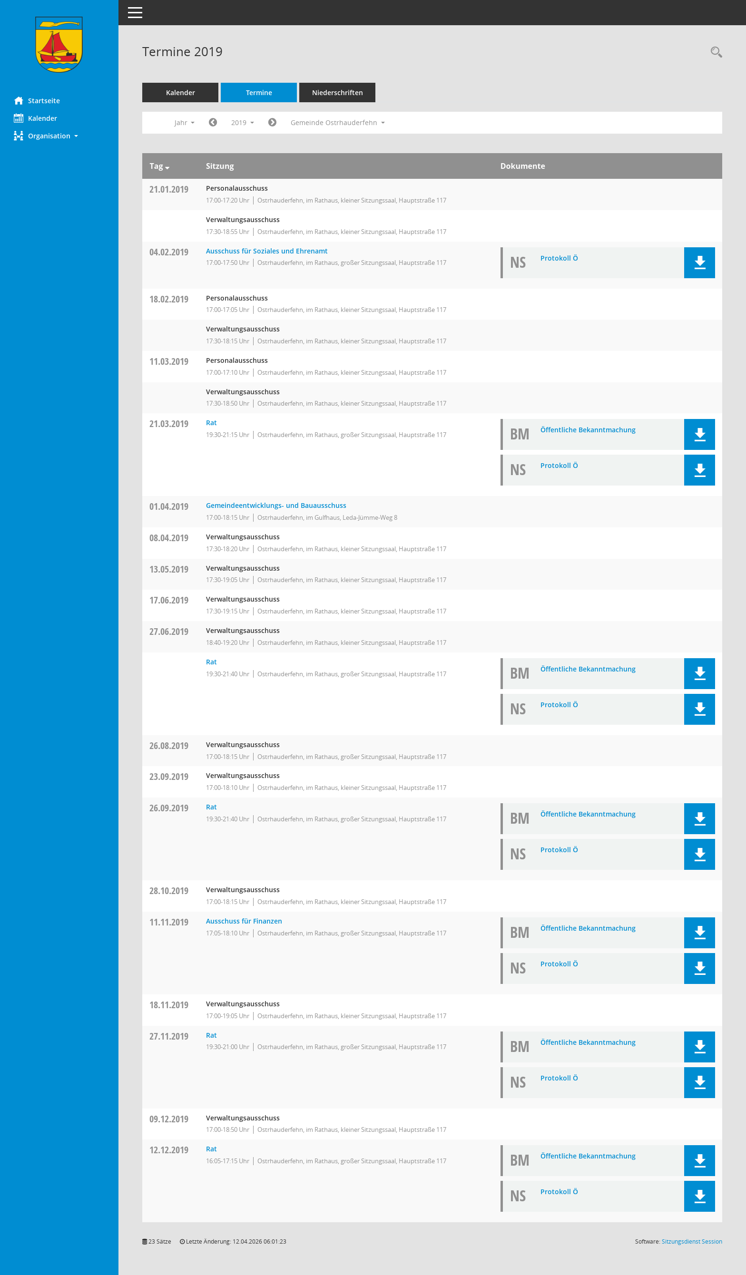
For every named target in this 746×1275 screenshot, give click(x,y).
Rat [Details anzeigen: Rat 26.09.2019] (211, 806)
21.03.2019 (169, 423)
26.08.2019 (169, 745)
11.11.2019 (169, 921)
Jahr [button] (185, 122)
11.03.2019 (169, 361)
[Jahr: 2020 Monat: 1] (273, 122)
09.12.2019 (169, 1118)
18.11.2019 (169, 1004)
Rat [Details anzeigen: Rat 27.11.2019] (211, 1035)
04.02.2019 (169, 251)
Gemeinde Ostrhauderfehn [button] (338, 122)
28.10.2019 (169, 890)
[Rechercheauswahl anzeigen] (714, 52)
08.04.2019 (169, 537)
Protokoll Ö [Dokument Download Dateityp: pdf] (559, 258)
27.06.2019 (169, 631)
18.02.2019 (169, 298)
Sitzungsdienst (692, 1241)
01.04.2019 (169, 506)
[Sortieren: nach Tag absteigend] (167, 166)
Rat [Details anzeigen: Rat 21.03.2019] (211, 422)
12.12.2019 (169, 1149)
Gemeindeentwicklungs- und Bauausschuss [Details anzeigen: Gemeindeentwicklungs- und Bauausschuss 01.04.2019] (276, 505)
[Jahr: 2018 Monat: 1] (213, 122)
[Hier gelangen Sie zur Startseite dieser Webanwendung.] (59, 45)
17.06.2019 (169, 600)
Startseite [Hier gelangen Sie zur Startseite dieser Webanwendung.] (37, 100)
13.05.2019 (169, 569)
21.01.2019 (169, 189)
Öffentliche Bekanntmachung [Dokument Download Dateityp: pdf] (588, 429)
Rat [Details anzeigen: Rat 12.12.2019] (211, 1148)
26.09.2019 (169, 807)
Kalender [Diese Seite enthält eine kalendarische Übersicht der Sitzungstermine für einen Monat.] (36, 118)
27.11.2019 (169, 1036)
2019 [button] (243, 122)
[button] (59, 136)
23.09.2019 (169, 776)
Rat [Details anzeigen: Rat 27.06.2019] (211, 661)
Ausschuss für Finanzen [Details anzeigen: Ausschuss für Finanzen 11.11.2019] (244, 920)
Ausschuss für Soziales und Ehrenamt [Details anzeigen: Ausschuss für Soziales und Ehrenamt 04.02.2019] (267, 250)
